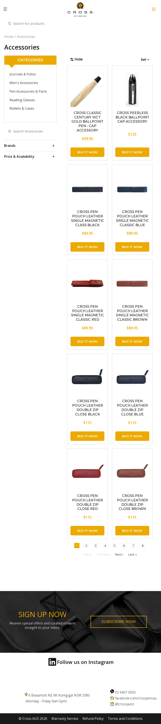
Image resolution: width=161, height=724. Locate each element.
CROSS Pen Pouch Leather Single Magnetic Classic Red (87, 313)
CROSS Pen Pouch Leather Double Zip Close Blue (132, 407)
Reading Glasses (22, 100)
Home (9, 36)
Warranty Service (64, 718)
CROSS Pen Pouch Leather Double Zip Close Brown (132, 502)
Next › (119, 554)
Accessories (26, 36)
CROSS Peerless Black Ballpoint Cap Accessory (132, 117)
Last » (132, 554)
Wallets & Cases (21, 108)
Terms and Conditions (125, 718)
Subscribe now (118, 621)
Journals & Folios (22, 74)
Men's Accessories (23, 82)
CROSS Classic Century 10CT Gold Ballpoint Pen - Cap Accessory (87, 121)
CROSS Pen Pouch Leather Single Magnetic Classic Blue (132, 218)
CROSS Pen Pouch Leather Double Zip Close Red (87, 502)
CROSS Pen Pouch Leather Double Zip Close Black (87, 407)
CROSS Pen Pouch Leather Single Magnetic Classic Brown (132, 313)
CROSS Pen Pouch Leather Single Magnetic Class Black (87, 218)
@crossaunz (124, 704)
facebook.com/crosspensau (136, 698)
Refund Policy (93, 718)
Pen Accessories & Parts (28, 91)
